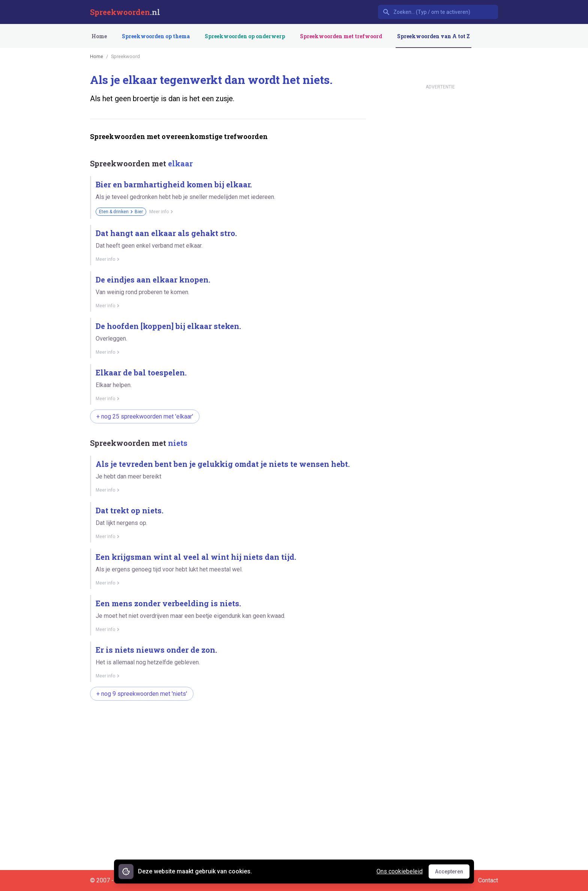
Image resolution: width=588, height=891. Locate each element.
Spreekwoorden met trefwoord (341, 36)
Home (99, 36)
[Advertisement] (226, 730)
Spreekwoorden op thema (156, 36)
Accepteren (452, 873)
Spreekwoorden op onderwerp (245, 36)
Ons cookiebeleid (399, 871)
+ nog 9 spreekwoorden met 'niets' (141, 693)
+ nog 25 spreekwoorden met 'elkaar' (144, 416)
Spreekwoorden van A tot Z (433, 36)
